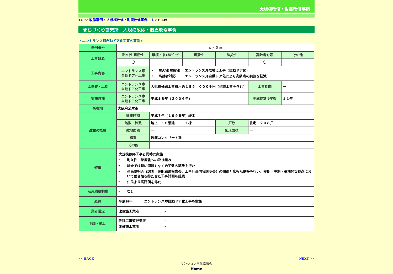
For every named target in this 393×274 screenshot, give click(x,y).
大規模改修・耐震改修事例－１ (130, 20)
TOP (81, 20)
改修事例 (96, 20)
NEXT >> (306, 258)
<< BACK (86, 258)
